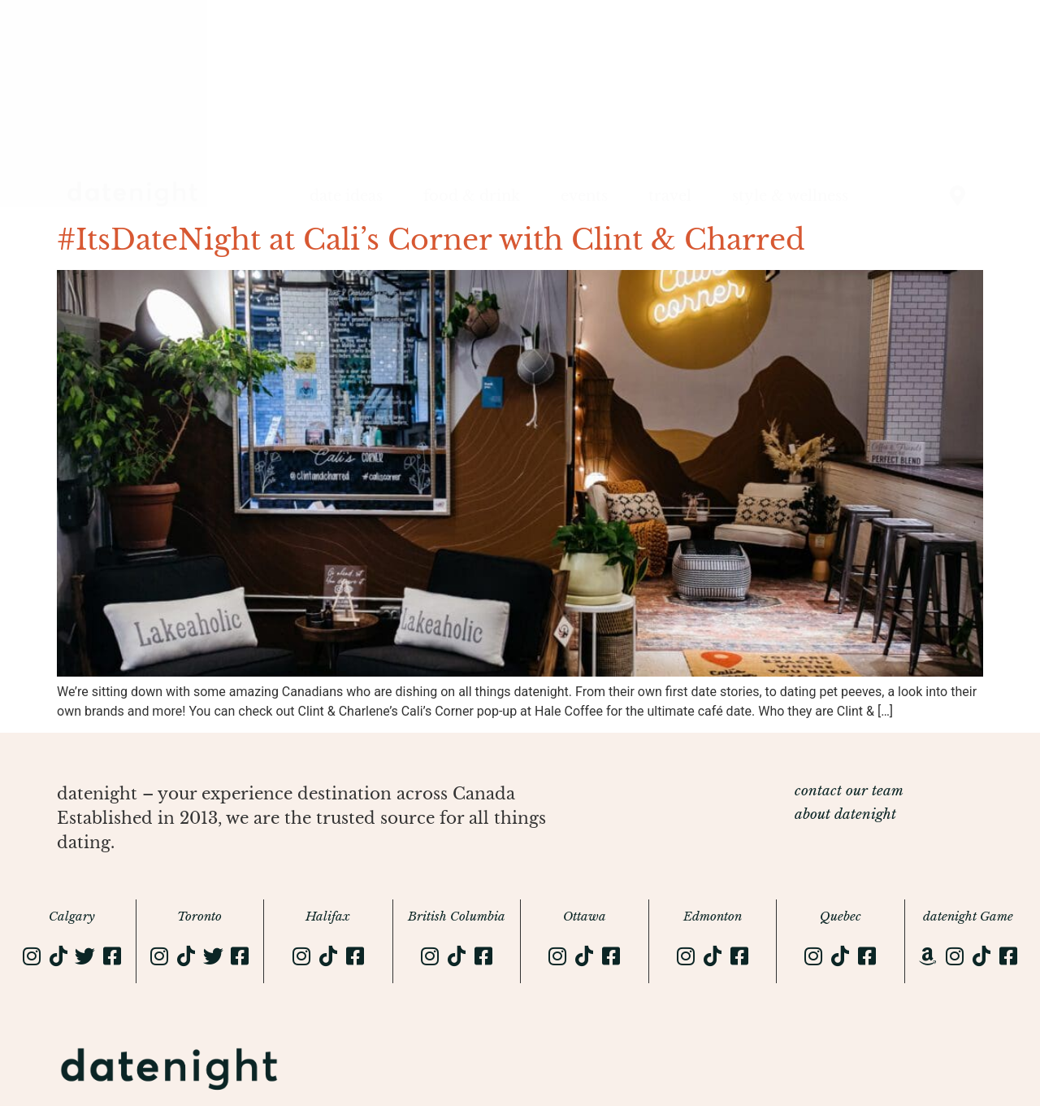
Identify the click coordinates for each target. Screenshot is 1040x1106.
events (584, 196)
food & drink (471, 196)
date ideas (346, 196)
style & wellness (790, 196)
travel (669, 196)
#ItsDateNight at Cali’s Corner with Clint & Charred (431, 239)
